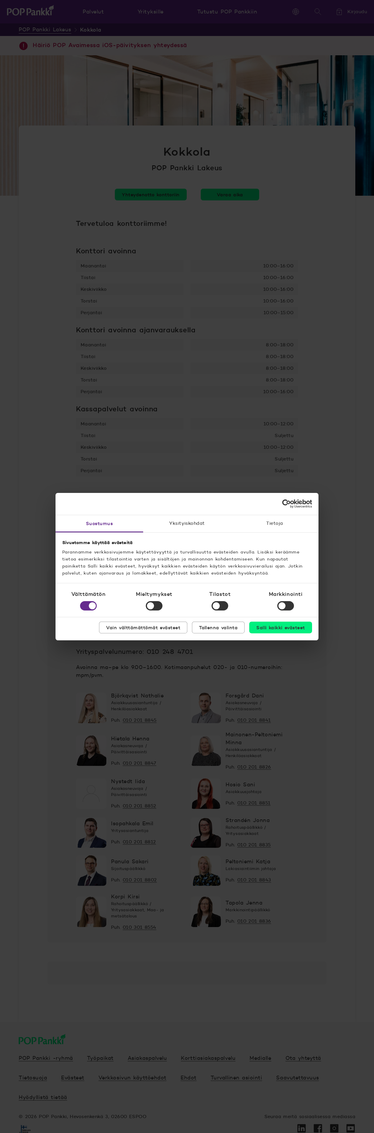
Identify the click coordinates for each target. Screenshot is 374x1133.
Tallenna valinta (218, 627)
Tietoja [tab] (274, 523)
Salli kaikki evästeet (280, 627)
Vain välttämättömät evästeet (143, 627)
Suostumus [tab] (99, 523)
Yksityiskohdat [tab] (187, 523)
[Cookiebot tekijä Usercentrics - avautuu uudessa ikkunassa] (286, 503)
